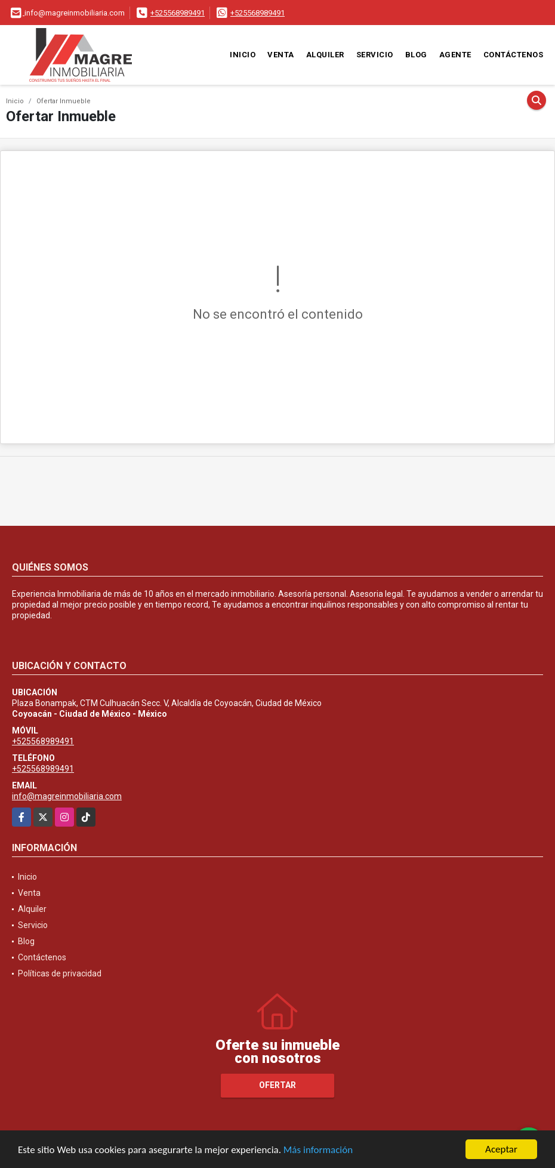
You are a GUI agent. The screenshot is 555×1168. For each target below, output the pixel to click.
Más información (318, 1150)
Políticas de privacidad (59, 973)
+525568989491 (177, 12)
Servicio (374, 54)
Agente (455, 54)
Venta (280, 54)
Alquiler (325, 54)
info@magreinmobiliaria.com (67, 796)
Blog (416, 54)
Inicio (242, 54)
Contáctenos (513, 54)
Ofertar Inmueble (63, 101)
